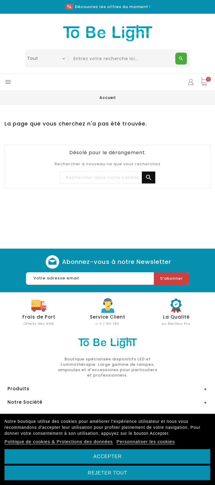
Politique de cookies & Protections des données (58, 441)
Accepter (107, 456)
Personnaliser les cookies (145, 441)
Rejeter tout (107, 472)
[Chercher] (107, 178)
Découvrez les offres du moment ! (113, 7)
